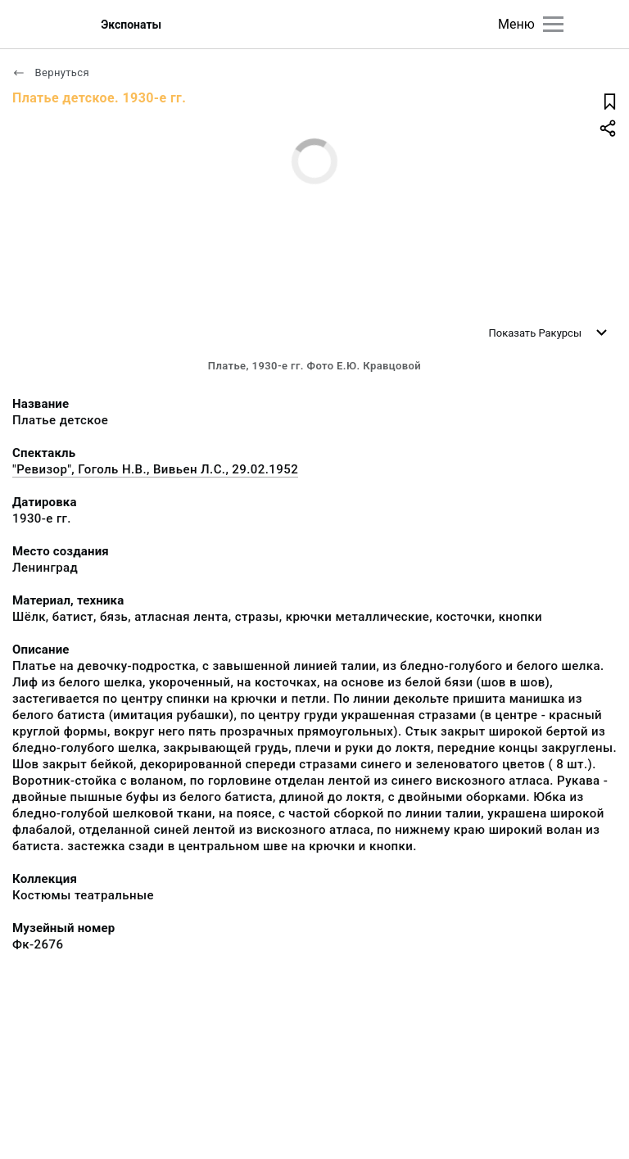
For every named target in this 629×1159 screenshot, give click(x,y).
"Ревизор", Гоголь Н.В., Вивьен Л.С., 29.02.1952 (155, 469)
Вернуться (50, 72)
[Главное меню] (553, 24)
